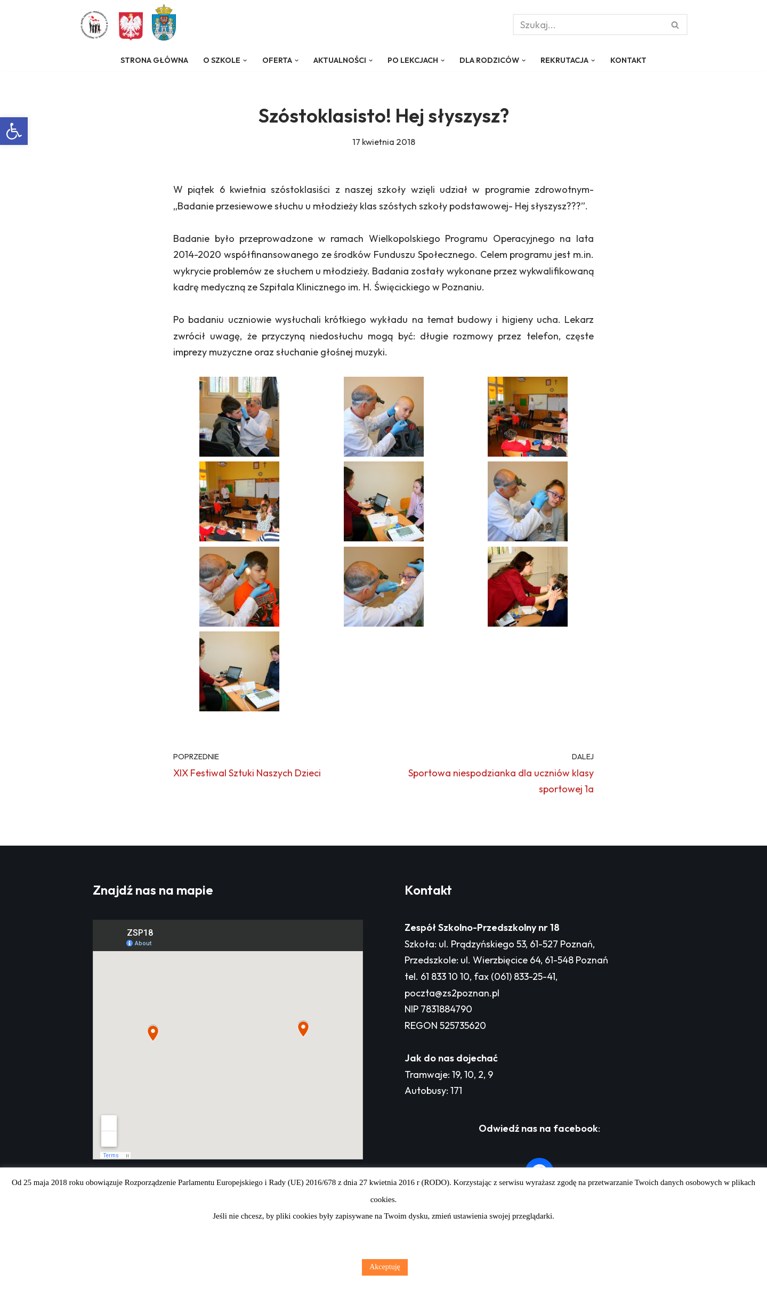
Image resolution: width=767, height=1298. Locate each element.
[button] (14, 131)
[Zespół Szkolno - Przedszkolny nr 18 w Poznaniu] (97, 25)
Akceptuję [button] (384, 1267)
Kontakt (628, 60)
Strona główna (154, 60)
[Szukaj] (588, 24)
